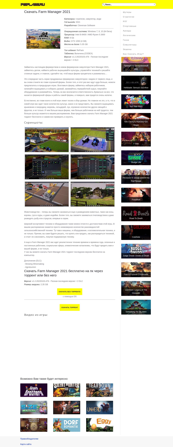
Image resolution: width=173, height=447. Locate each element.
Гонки (126, 40)
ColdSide (136, 237)
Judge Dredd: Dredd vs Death (136, 256)
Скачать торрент (69, 307)
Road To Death (136, 218)
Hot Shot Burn (136, 106)
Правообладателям (29, 439)
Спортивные (129, 26)
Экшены (127, 49)
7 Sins (136, 144)
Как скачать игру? (133, 54)
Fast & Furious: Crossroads (136, 274)
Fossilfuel (136, 200)
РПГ (125, 21)
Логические (129, 35)
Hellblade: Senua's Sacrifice (136, 88)
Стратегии (128, 17)
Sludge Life (136, 162)
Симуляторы (130, 45)
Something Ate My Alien (136, 312)
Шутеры (127, 12)
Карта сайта (25, 444)
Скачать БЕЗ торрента (70, 292)
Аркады (127, 31)
